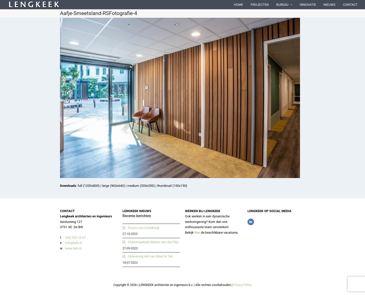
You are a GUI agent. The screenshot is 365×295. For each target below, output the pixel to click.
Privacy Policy (242, 285)
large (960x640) (113, 186)
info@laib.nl (73, 243)
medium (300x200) (141, 186)
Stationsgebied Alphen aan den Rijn (153, 242)
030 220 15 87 (75, 237)
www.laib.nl (73, 248)
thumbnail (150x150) (172, 186)
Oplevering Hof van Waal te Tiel (150, 256)
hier (197, 232)
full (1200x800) (89, 186)
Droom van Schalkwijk (144, 228)
